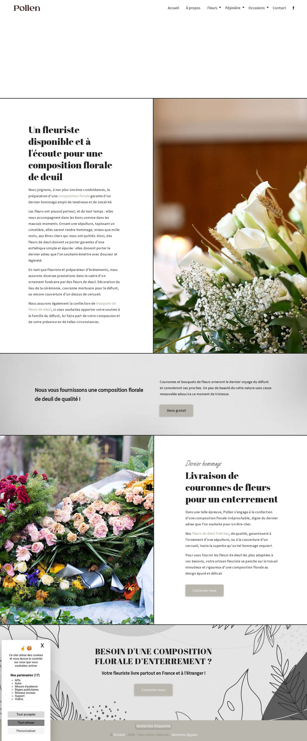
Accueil (173, 7)
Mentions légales (184, 734)
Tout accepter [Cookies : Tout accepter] (26, 714)
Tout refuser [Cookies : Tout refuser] (26, 723)
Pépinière (232, 7)
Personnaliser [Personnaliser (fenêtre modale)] (26, 731)
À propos (193, 7)
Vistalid (119, 734)
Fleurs (212, 7)
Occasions (256, 7)
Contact (279, 7)
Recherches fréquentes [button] (153, 726)
